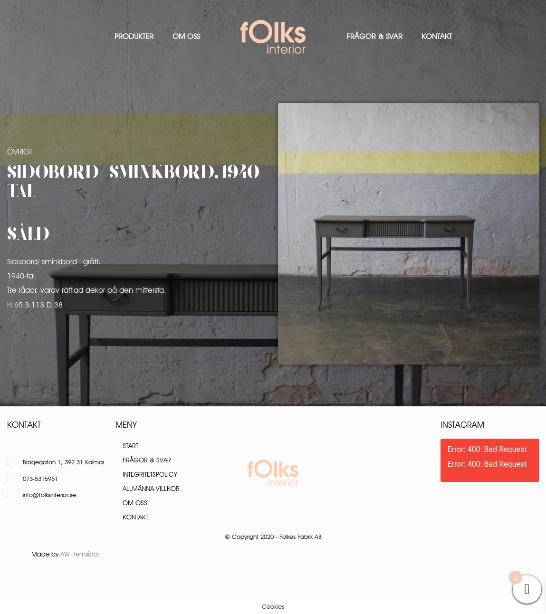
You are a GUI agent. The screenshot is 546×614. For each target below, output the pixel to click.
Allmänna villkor (151, 488)
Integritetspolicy (150, 474)
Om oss (186, 36)
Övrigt (19, 151)
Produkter (134, 36)
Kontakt (436, 36)
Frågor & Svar (374, 36)
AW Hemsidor (79, 554)
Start (130, 446)
